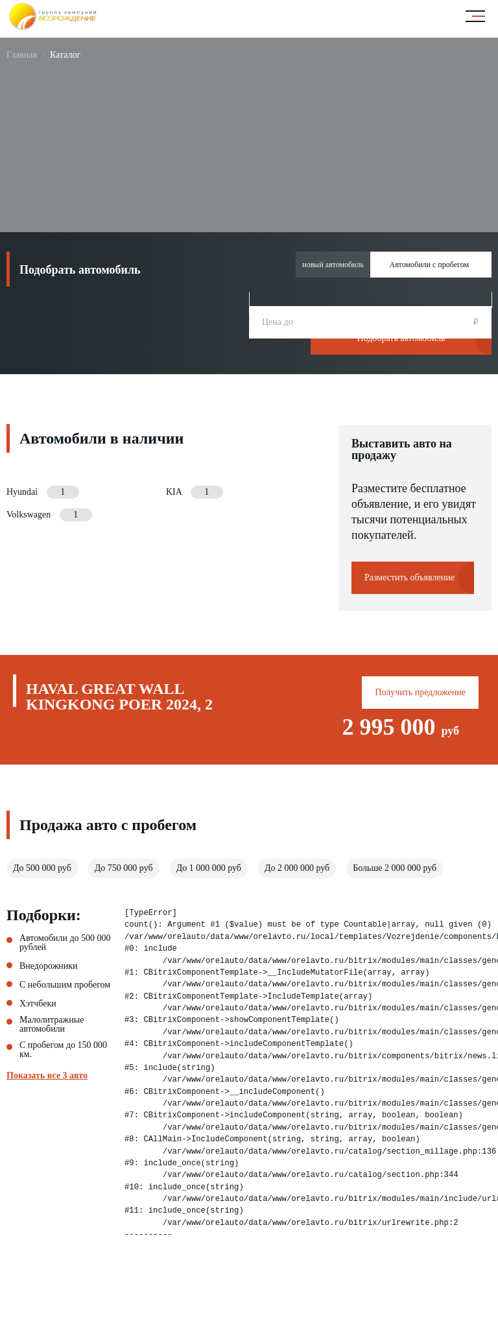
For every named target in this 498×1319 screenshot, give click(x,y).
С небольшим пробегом (64, 985)
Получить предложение (420, 692)
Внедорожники (48, 966)
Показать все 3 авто (47, 1075)
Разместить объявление (409, 577)
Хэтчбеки (37, 1003)
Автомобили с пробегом (429, 264)
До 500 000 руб (42, 868)
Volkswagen (49, 514)
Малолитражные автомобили (51, 1025)
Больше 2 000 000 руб (394, 868)
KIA (194, 492)
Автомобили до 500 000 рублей (65, 943)
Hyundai (42, 492)
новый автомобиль (333, 264)
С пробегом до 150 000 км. (63, 1050)
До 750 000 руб (124, 868)
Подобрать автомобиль (401, 338)
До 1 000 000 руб (208, 868)
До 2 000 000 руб (297, 868)
